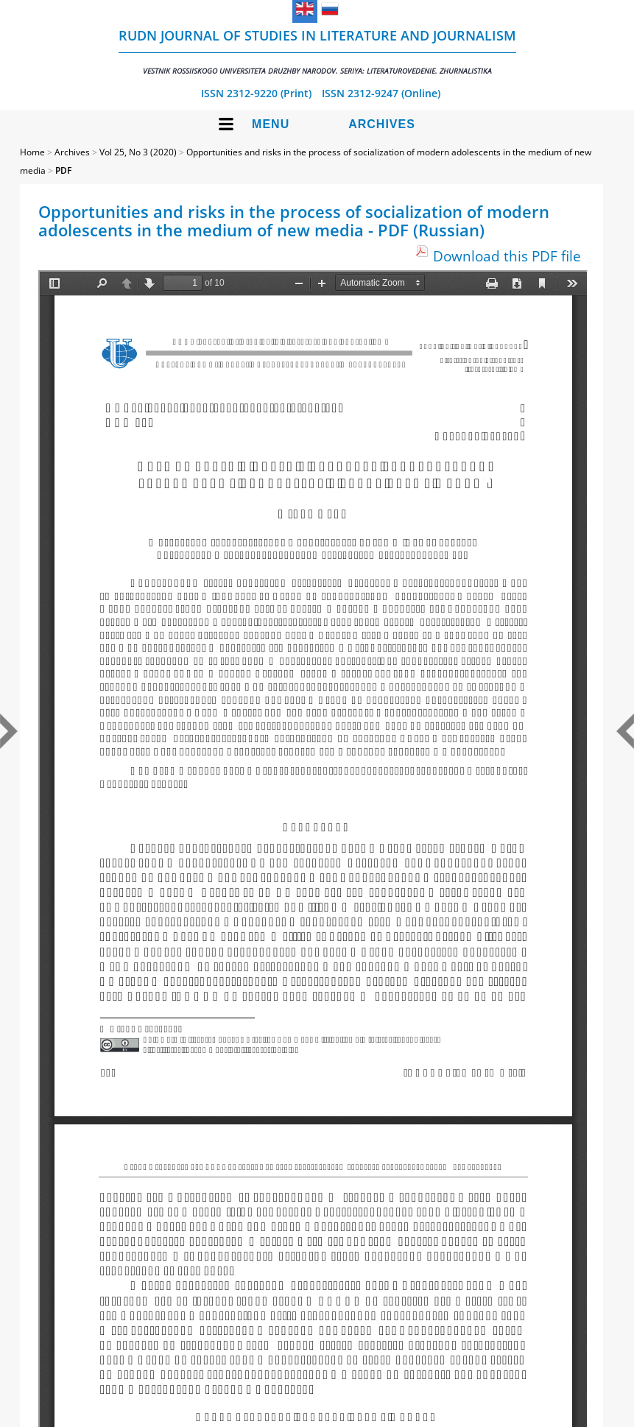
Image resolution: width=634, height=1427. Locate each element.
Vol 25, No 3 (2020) (138, 152)
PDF (63, 170)
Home (32, 152)
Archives (381, 124)
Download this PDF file (507, 256)
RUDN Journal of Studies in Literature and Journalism (317, 51)
